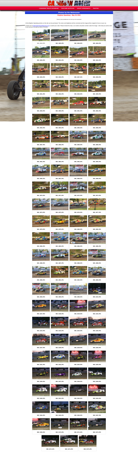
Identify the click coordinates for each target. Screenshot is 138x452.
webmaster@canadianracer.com (41, 25)
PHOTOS (96, 8)
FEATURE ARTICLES (67, 8)
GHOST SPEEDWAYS (83, 8)
